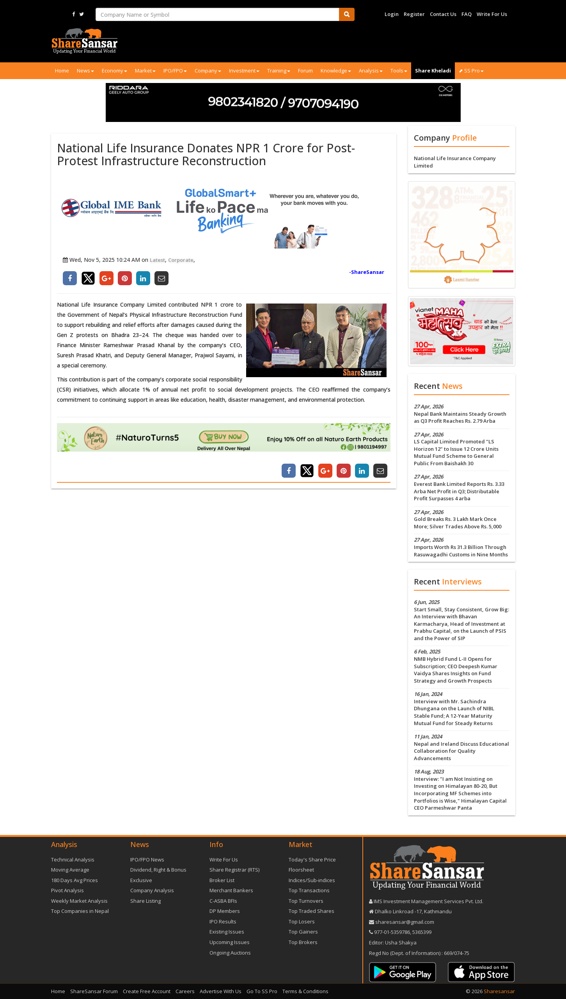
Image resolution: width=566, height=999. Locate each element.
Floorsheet (301, 869)
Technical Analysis (72, 859)
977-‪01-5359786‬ (392, 931)
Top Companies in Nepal (80, 910)
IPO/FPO (175, 70)
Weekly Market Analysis (79, 900)
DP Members (224, 910)
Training (278, 70)
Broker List (221, 880)
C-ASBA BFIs (223, 900)
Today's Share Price (312, 859)
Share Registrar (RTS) (234, 869)
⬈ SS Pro (471, 70)
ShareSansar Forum (94, 991)
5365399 (421, 931)
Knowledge (336, 70)
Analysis (371, 70)
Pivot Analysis (67, 890)
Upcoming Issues (229, 942)
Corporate (180, 259)
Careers (185, 991)
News (85, 70)
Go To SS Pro (262, 991)
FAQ (466, 14)
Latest (157, 259)
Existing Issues (226, 931)
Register (414, 14)
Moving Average (70, 869)
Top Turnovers (306, 900)
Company (208, 70)
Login (392, 14)
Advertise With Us (220, 991)
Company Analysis (152, 890)
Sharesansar (499, 991)
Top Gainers (303, 931)
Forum (305, 70)
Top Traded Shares (311, 910)
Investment (244, 70)
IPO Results (222, 921)
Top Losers (302, 921)
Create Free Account (146, 991)
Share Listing (145, 900)
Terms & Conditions (305, 991)
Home (62, 70)
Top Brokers (303, 942)
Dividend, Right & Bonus (158, 869)
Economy (114, 70)
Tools (398, 70)
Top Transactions (309, 890)
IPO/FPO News (147, 859)
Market (145, 70)
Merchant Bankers (231, 890)
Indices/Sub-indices (312, 880)
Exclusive (141, 880)
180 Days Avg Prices (74, 880)
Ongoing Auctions (230, 952)
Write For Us (492, 14)
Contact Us (443, 14)
